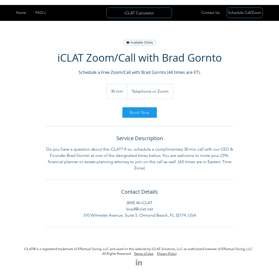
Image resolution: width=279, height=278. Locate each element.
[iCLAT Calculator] (139, 13)
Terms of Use (143, 254)
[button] (211, 13)
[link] (139, 112)
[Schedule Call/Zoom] (245, 13)
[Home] (21, 13)
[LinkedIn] (138, 262)
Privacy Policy (167, 254)
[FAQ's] (41, 13)
